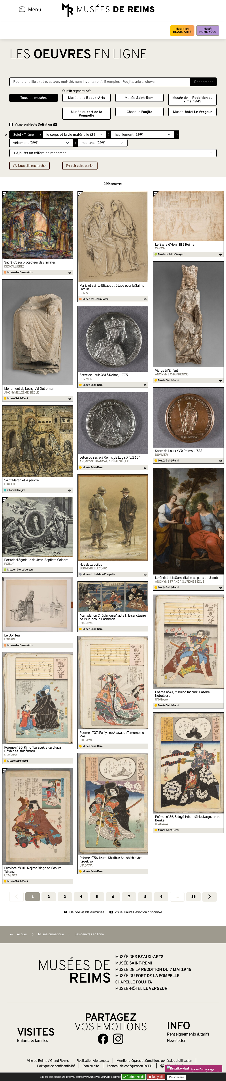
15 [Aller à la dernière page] (193, 897)
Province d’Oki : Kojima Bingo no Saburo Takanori (32, 870)
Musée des (182, 30)
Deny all (157, 1077)
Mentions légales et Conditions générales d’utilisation (154, 1061)
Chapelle (139, 112)
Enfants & (32, 1040)
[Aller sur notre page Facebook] (103, 1039)
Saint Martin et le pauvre (21, 480)
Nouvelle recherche (29, 166)
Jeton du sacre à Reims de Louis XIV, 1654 (109, 458)
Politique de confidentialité (56, 1066)
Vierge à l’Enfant (166, 371)
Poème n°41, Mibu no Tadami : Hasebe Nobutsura (182, 694)
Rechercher (203, 82)
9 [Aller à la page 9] (161, 897)
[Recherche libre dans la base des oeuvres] (99, 81)
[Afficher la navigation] (22, 10)
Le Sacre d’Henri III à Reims (174, 245)
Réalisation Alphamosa (93, 1061)
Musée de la (192, 100)
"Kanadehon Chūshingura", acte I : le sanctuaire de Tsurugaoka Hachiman (112, 617)
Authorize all (134, 1077)
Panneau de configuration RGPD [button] (130, 1066)
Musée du (86, 114)
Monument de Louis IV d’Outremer (28, 389)
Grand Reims (59, 1061)
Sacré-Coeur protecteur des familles (30, 262)
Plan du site (91, 1066)
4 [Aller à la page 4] (81, 897)
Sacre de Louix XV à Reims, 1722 (178, 451)
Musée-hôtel (192, 112)
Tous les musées (33, 98)
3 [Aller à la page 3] (65, 897)
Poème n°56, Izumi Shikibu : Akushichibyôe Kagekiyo (110, 859)
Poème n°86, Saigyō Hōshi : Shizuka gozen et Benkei (187, 818)
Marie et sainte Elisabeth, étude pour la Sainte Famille (111, 287)
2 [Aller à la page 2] (49, 897)
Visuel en (36, 124)
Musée (207, 30)
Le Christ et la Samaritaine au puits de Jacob (186, 578)
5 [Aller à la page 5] (97, 897)
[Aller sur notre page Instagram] (118, 1039)
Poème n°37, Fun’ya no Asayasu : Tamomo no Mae (111, 734)
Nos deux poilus (90, 565)
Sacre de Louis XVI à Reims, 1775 (103, 375)
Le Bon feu (12, 635)
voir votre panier (80, 166)
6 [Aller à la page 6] (113, 897)
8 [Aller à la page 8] (145, 897)
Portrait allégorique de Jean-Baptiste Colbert (36, 560)
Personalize (177, 1077)
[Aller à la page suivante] (209, 897)
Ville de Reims (37, 1061)
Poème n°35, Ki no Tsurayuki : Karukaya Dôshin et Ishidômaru (32, 749)
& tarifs (188, 1034)
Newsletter (176, 1040)
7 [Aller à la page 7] (129, 897)
